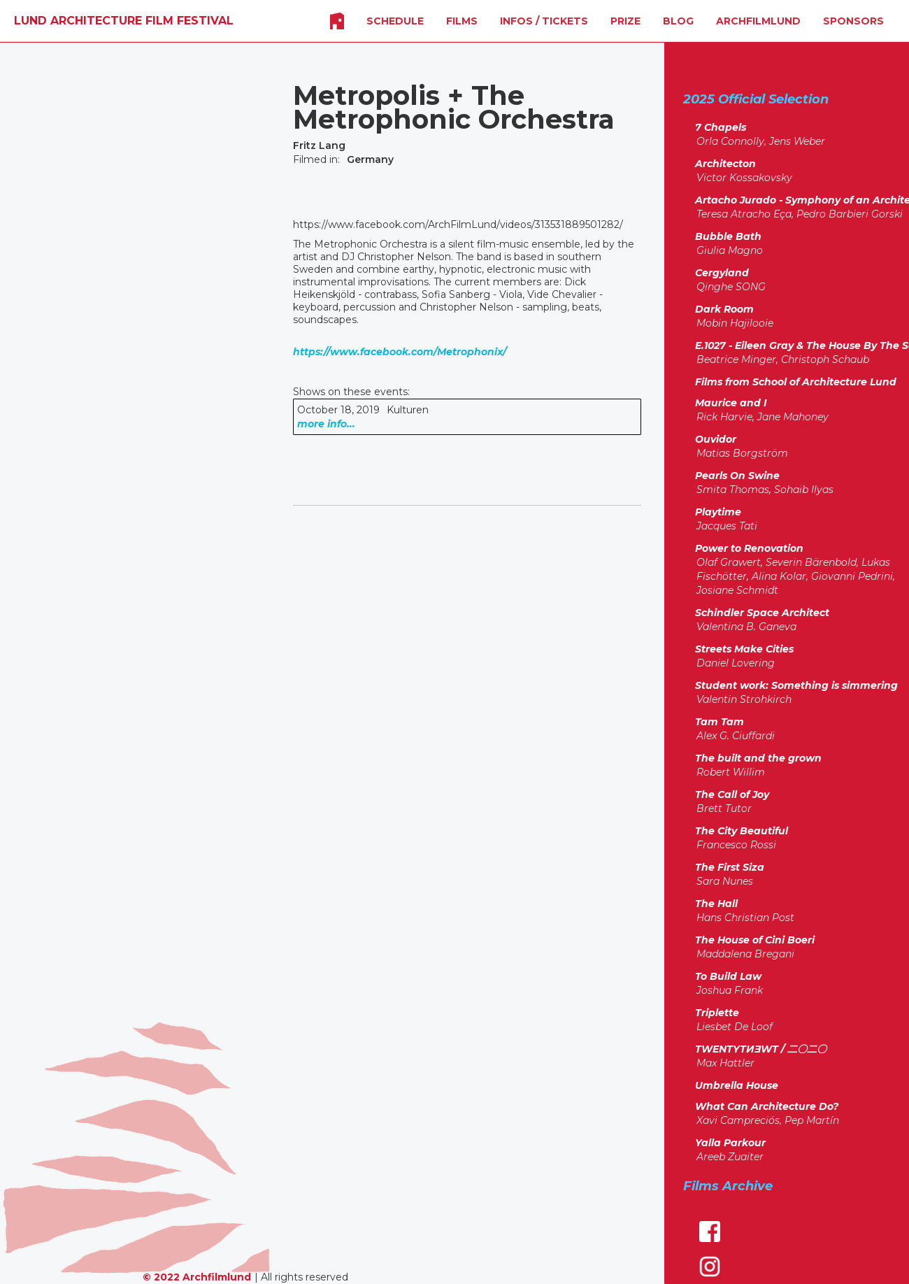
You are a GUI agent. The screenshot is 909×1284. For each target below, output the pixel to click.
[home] (124, 21)
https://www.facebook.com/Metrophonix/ (399, 351)
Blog (678, 21)
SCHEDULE (395, 21)
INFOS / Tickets (544, 21)
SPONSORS (853, 21)
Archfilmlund (758, 21)
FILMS (462, 21)
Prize (625, 21)
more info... (326, 424)
